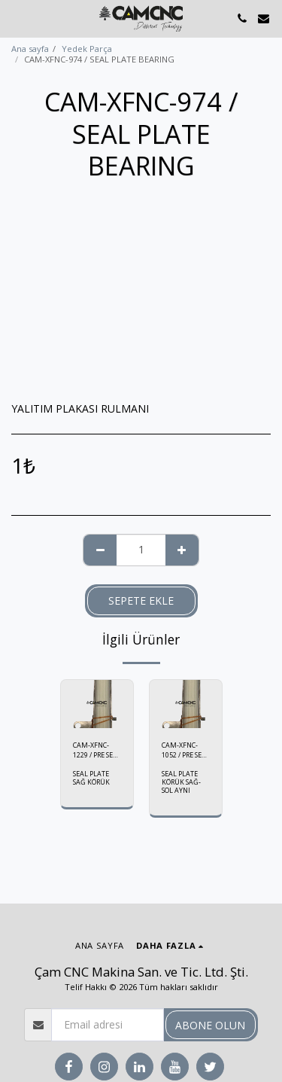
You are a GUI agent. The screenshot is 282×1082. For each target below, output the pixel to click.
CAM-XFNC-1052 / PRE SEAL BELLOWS (186, 750)
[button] (16, 17)
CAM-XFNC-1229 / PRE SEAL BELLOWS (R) (97, 750)
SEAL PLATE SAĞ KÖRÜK (91, 778)
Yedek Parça (87, 48)
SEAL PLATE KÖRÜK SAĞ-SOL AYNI (181, 782)
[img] (97, 704)
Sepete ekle (141, 600)
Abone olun (210, 1025)
